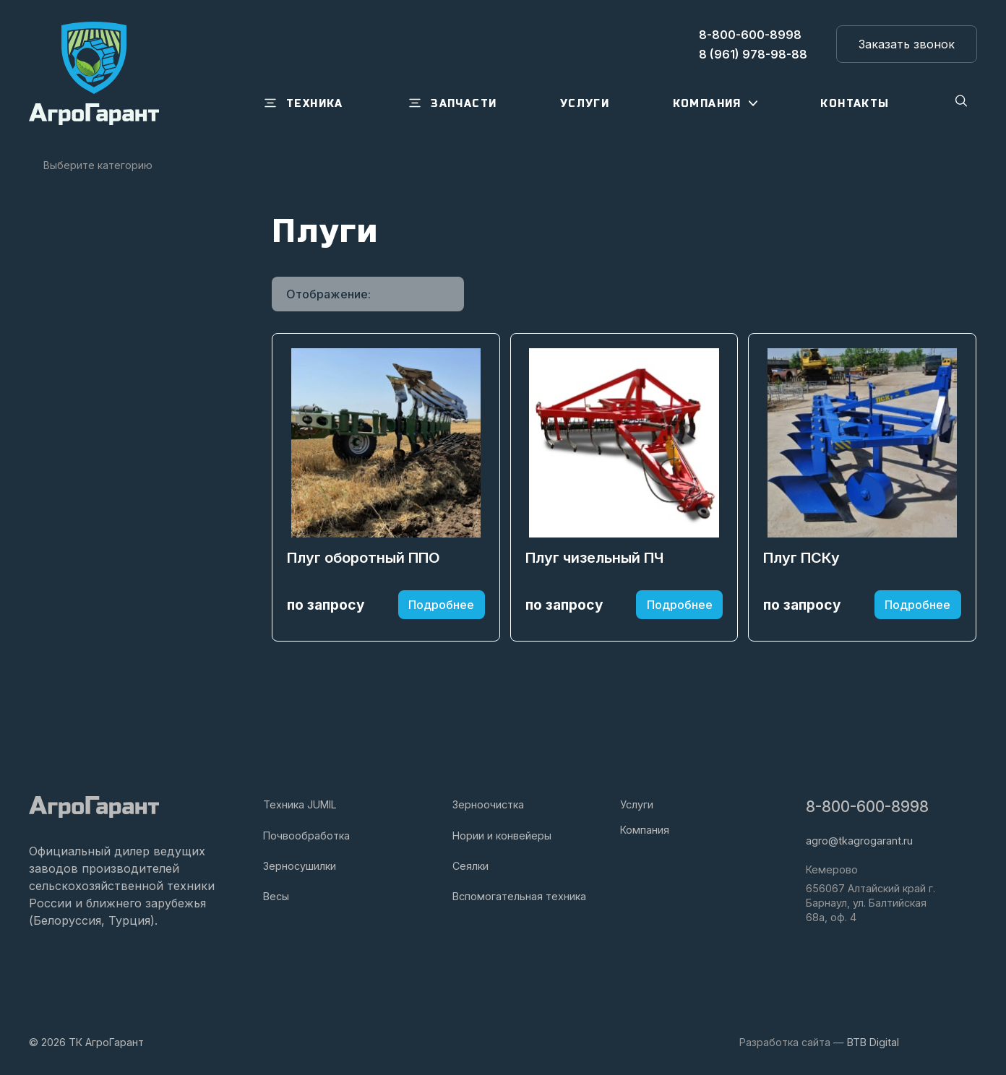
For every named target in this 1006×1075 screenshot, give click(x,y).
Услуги (636, 804)
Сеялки (470, 866)
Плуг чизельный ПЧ (594, 559)
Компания (644, 830)
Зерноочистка (488, 804)
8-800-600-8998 (867, 807)
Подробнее (441, 605)
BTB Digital (873, 1042)
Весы (276, 896)
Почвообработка (306, 835)
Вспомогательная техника (519, 896)
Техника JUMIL (300, 804)
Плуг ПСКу (801, 559)
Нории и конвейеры (501, 835)
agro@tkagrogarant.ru (859, 840)
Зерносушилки (299, 866)
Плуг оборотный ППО (363, 559)
